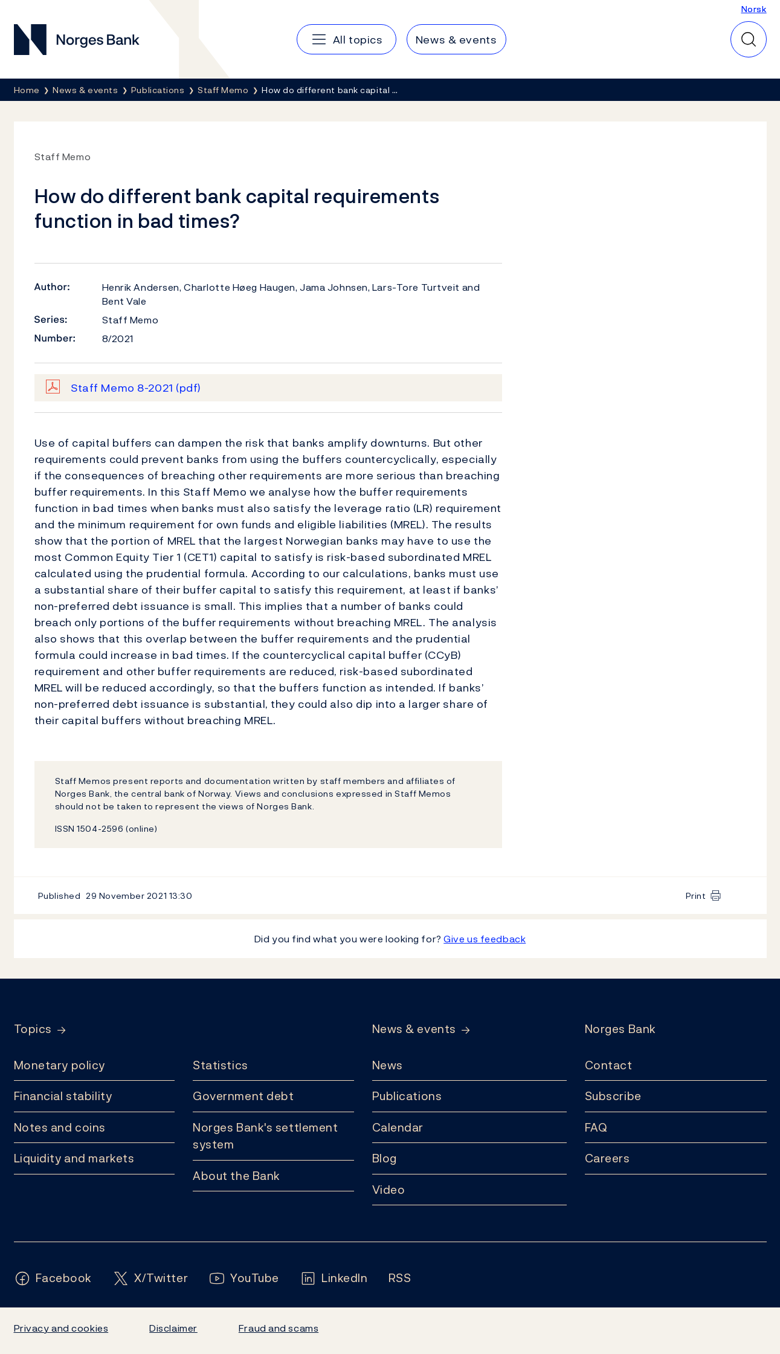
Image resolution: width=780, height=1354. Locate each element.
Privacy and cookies (61, 1328)
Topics (33, 1029)
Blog (384, 1158)
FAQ (596, 1127)
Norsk (754, 8)
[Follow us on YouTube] (243, 1278)
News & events (414, 1029)
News (387, 1065)
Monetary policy (59, 1065)
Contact (609, 1065)
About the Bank (236, 1175)
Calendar (398, 1127)
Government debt (243, 1095)
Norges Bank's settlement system (265, 1136)
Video (388, 1189)
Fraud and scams (278, 1328)
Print (696, 895)
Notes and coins (60, 1127)
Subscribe (613, 1095)
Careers (607, 1158)
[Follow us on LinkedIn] (334, 1278)
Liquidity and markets (74, 1158)
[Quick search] (748, 39)
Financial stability (63, 1095)
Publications (407, 1095)
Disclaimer (173, 1328)
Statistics (220, 1065)
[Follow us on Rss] (399, 1278)
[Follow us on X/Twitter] (150, 1278)
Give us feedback (484, 938)
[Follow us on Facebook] (53, 1278)
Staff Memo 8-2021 (136, 388)
